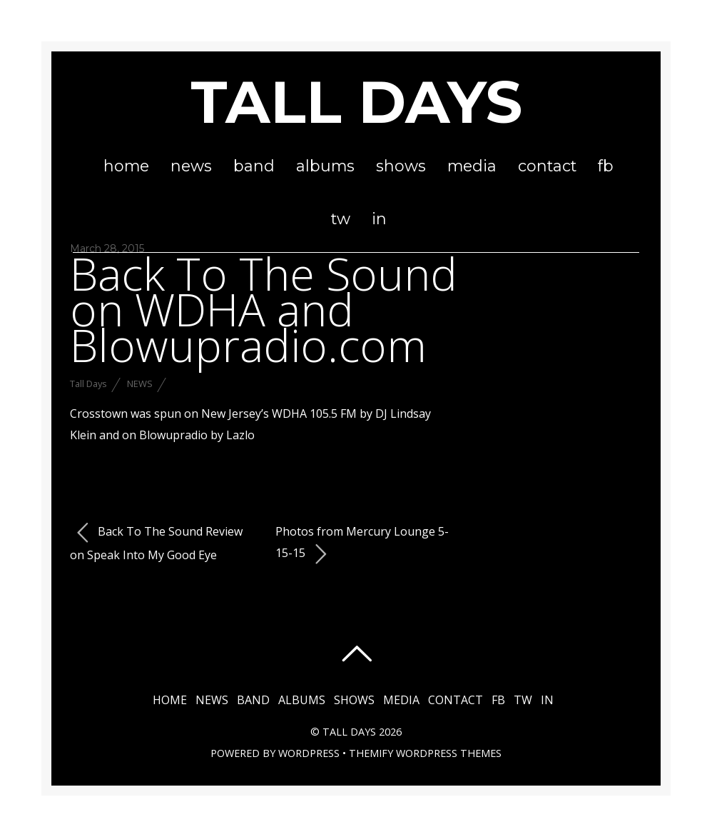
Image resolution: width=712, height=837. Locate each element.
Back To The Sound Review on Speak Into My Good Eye (156, 542)
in (379, 218)
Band (254, 165)
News (191, 165)
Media (472, 165)
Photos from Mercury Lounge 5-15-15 (362, 544)
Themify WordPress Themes (425, 753)
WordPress (309, 753)
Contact (547, 165)
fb (606, 165)
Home (126, 165)
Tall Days (88, 383)
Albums (325, 165)
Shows (401, 165)
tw (340, 218)
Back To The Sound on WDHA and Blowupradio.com (263, 309)
